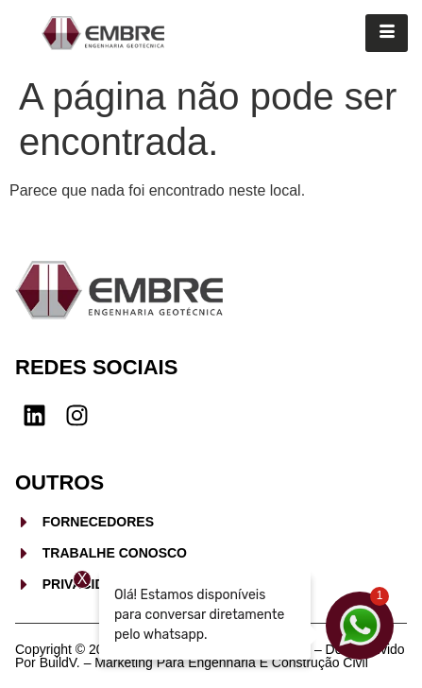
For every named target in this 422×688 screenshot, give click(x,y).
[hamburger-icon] (386, 33)
